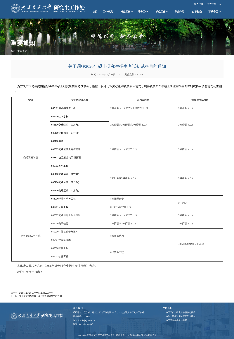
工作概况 (109, 11)
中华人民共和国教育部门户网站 (181, 316)
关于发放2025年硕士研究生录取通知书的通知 (40, 296)
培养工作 (144, 11)
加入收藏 (198, 4)
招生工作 (127, 11)
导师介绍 (179, 11)
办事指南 (197, 11)
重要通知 (22, 51)
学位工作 (162, 11)
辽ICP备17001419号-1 (146, 335)
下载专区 (214, 11)
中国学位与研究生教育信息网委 (181, 312)
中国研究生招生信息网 (176, 320)
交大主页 (211, 4)
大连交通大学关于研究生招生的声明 (36, 293)
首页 (94, 11)
